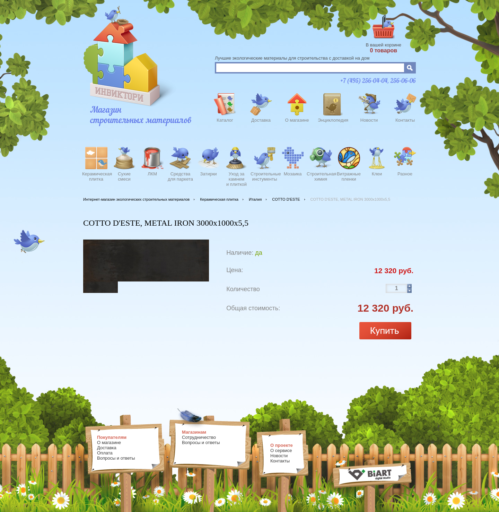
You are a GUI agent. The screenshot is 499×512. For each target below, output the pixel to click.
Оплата (105, 452)
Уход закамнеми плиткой (236, 178)
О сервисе (281, 450)
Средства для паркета (180, 176)
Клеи (377, 173)
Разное (404, 173)
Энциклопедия (333, 120)
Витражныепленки (349, 176)
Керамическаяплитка (96, 176)
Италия (255, 199)
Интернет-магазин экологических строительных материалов (136, 199)
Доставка (261, 120)
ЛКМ (152, 173)
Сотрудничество (199, 437)
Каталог (225, 120)
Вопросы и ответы (116, 458)
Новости (369, 120)
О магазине (297, 120)
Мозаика (293, 173)
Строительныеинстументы (265, 176)
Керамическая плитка (219, 199)
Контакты (405, 120)
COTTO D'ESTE (286, 199)
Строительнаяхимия (321, 176)
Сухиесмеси (124, 176)
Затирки (208, 173)
